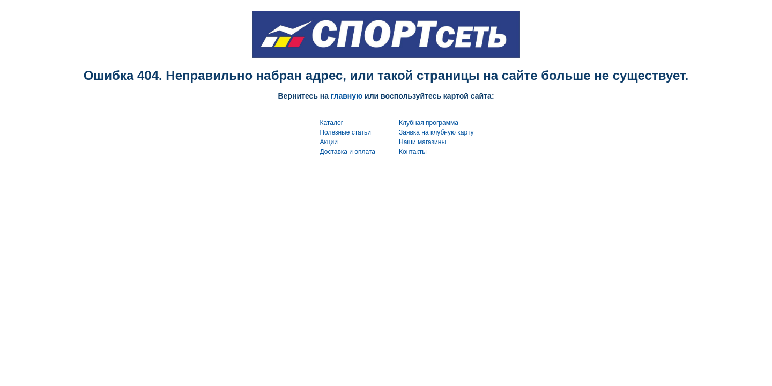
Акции (329, 142)
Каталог (331, 123)
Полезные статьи (345, 132)
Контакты (413, 151)
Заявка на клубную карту (436, 132)
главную (346, 96)
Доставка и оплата (347, 151)
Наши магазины (422, 142)
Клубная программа (428, 123)
